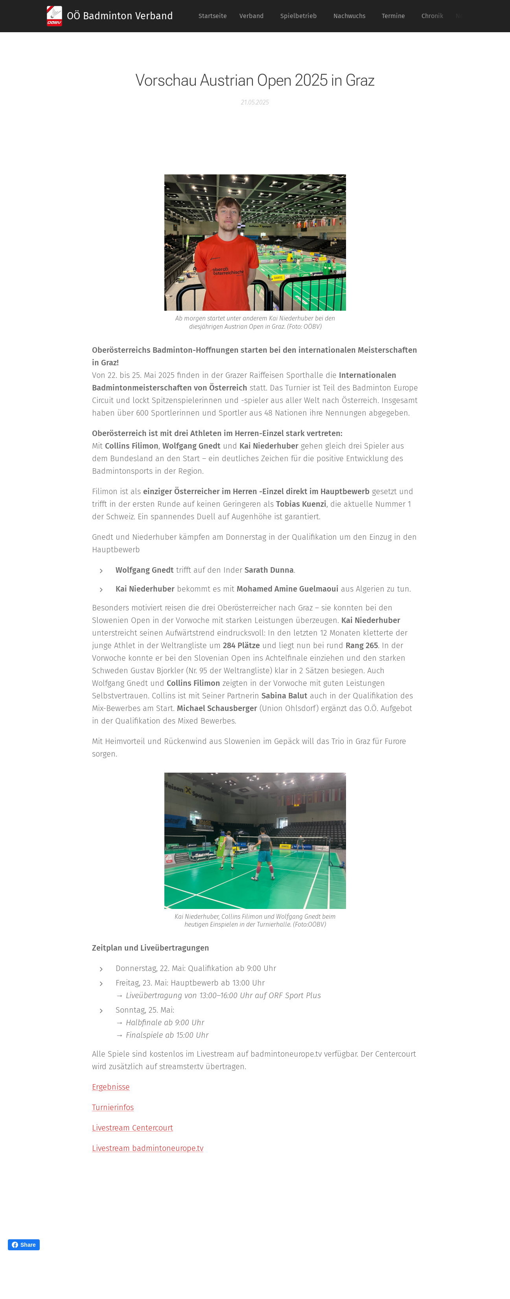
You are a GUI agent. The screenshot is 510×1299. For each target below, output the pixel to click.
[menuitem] (215, 16)
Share (24, 1245)
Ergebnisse (111, 1087)
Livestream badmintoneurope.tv (147, 1148)
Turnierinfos (113, 1107)
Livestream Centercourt (132, 1127)
